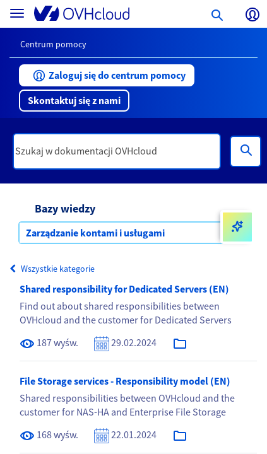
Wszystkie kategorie (52, 268)
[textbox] (117, 151)
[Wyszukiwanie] (245, 151)
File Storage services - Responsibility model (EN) (125, 381)
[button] (106, 75)
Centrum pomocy (53, 44)
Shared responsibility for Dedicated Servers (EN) (124, 288)
